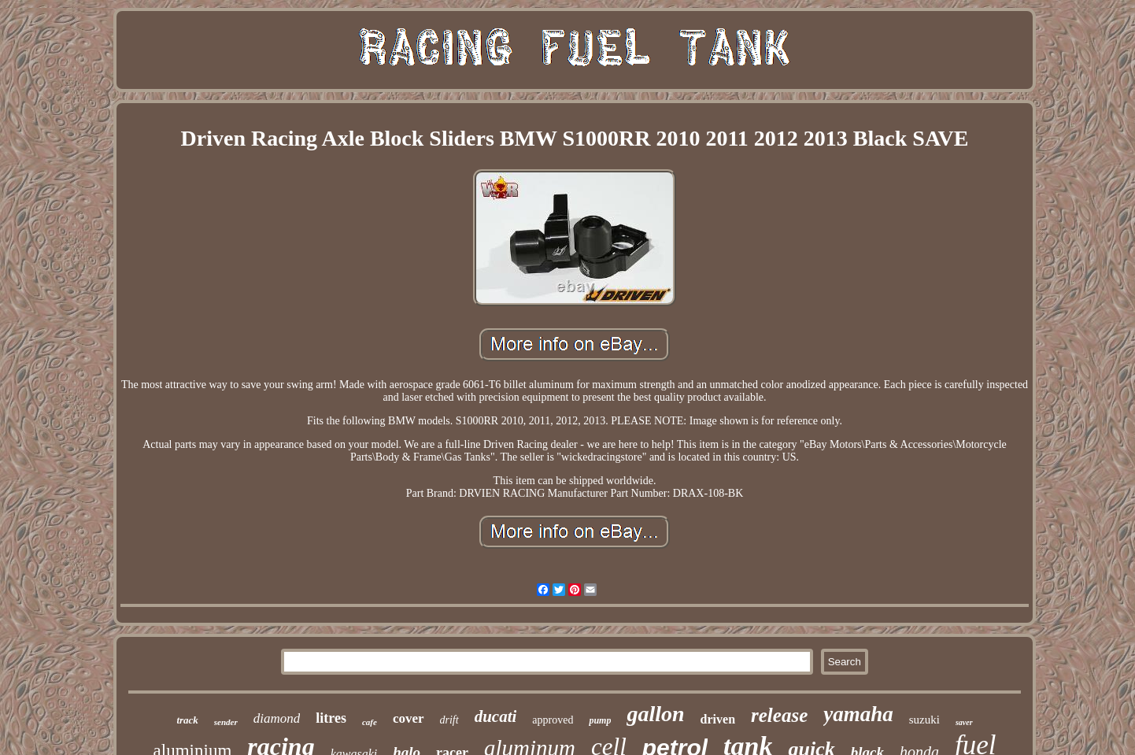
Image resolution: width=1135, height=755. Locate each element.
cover (408, 718)
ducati (496, 716)
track (187, 720)
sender (226, 722)
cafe (369, 722)
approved (552, 720)
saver (964, 722)
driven (718, 719)
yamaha (858, 714)
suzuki (924, 719)
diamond (277, 718)
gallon (655, 713)
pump (600, 720)
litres (331, 718)
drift (449, 720)
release (779, 715)
